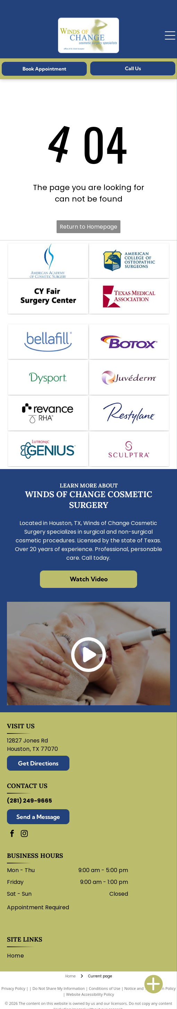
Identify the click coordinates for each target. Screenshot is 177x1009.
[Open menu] (170, 35)
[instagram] (24, 834)
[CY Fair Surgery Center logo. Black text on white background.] (48, 296)
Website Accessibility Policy (90, 994)
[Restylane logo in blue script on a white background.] (129, 413)
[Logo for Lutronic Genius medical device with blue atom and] (48, 449)
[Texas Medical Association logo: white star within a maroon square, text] (129, 296)
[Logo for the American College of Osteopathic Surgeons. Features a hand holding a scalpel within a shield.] (129, 260)
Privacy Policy (13, 988)
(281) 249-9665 (29, 801)
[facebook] (12, 834)
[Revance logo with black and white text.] (48, 413)
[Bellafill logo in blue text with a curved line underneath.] (48, 341)
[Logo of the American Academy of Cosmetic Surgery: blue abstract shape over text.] (48, 260)
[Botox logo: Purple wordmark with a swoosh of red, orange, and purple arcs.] (129, 341)
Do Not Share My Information (58, 988)
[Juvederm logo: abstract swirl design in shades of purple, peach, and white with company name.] (129, 377)
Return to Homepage (88, 227)
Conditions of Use (104, 988)
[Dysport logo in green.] (48, 377)
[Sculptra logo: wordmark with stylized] (129, 449)
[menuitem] (18, 956)
